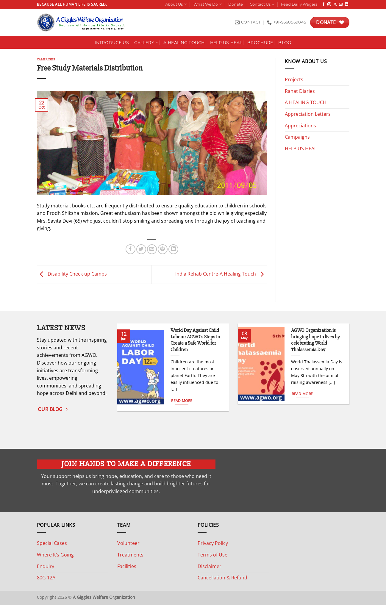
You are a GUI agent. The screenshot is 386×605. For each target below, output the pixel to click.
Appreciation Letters (308, 114)
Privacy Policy (213, 543)
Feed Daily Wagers (299, 4)
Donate (235, 4)
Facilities (126, 566)
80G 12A (46, 577)
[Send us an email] (341, 4)
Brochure (260, 42)
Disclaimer (209, 566)
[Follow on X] (335, 4)
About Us (176, 4)
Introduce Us (112, 42)
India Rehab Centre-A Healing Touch (221, 274)
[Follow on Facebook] (323, 4)
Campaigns (46, 59)
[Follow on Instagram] (329, 4)
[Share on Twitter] (141, 249)
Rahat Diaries (300, 91)
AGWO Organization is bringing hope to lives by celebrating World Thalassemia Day (315, 340)
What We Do (207, 4)
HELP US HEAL (301, 148)
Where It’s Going (55, 554)
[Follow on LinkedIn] (346, 4)
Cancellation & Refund (222, 577)
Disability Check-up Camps (72, 274)
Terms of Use (212, 554)
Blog (284, 42)
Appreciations (300, 125)
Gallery (146, 42)
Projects (294, 79)
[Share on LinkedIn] (173, 249)
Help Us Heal (226, 42)
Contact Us (262, 4)
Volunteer (128, 543)
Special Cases (52, 543)
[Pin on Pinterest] (163, 249)
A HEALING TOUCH (183, 42)
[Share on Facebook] (130, 249)
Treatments (130, 554)
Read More (181, 400)
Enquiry (45, 566)
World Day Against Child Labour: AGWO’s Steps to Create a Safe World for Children (195, 340)
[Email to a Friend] (152, 249)
